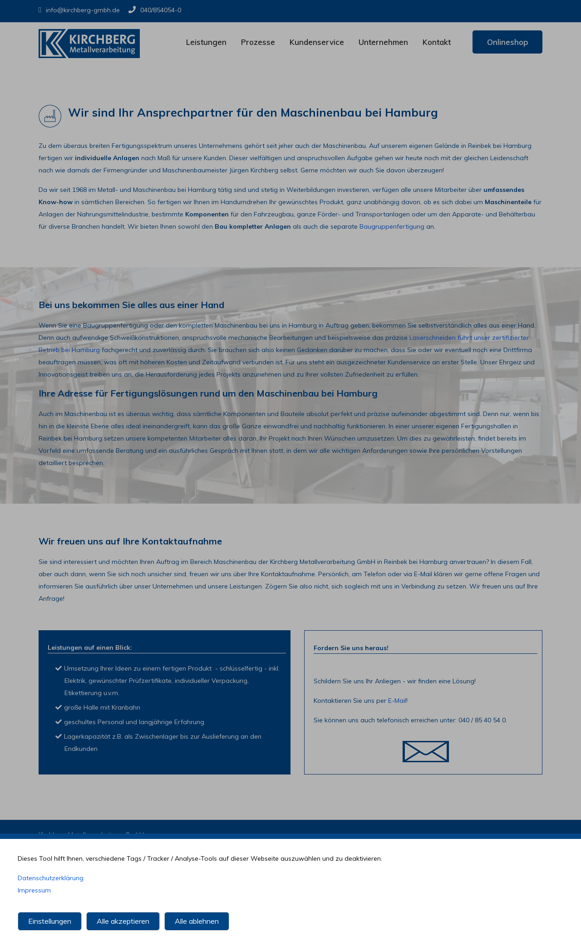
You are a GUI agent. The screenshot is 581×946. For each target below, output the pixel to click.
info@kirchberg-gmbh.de (79, 10)
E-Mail (397, 700)
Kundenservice (317, 42)
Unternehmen (383, 42)
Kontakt (437, 42)
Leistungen (206, 42)
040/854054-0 (154, 10)
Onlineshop (507, 42)
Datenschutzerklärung (51, 881)
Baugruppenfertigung (391, 226)
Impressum (34, 894)
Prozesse (258, 42)
